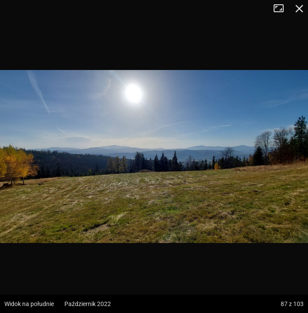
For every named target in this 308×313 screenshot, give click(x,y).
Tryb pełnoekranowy (282, 8)
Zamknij (299, 8)
